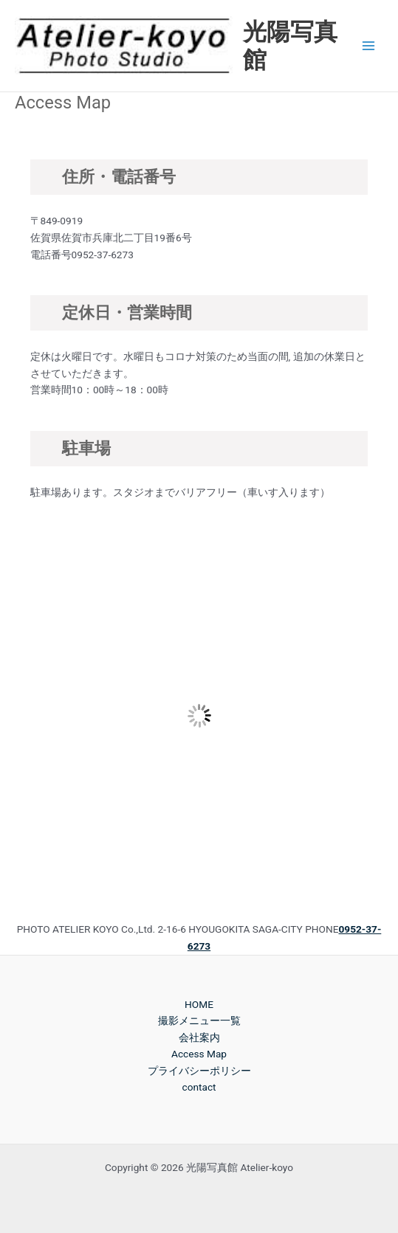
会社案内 (199, 1037)
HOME (199, 1004)
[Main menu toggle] (369, 46)
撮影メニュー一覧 (199, 1020)
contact (199, 1087)
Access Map (199, 1054)
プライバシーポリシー (199, 1071)
